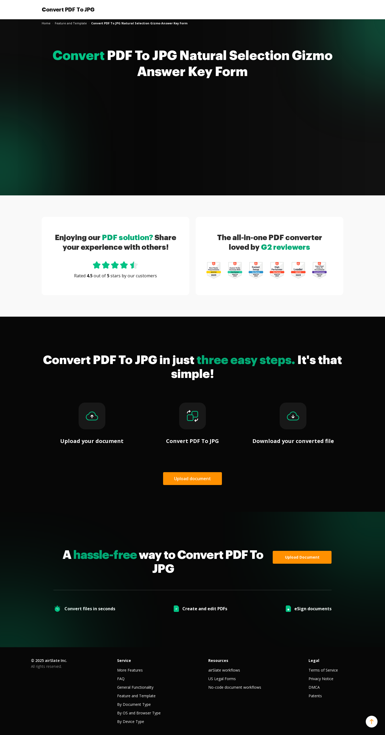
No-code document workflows (234, 687)
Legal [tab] (314, 660)
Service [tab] (124, 660)
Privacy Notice (321, 678)
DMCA (314, 687)
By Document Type (134, 704)
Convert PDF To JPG (68, 9)
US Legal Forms (222, 678)
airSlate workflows (224, 670)
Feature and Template (136, 695)
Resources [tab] (218, 660)
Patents (315, 695)
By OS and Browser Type (139, 712)
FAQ (121, 678)
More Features (130, 670)
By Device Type (130, 721)
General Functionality (135, 687)
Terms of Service (323, 670)
